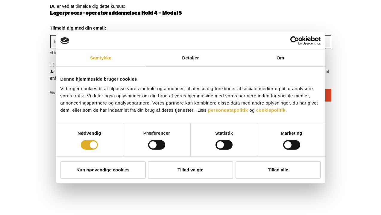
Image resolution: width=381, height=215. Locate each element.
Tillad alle (278, 169)
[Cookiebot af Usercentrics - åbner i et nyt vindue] (294, 40)
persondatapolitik (228, 110)
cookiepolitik (271, 110)
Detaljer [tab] (190, 57)
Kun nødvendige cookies (103, 169)
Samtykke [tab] (100, 57)
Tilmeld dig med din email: (78, 27)
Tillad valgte (190, 169)
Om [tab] (280, 57)
